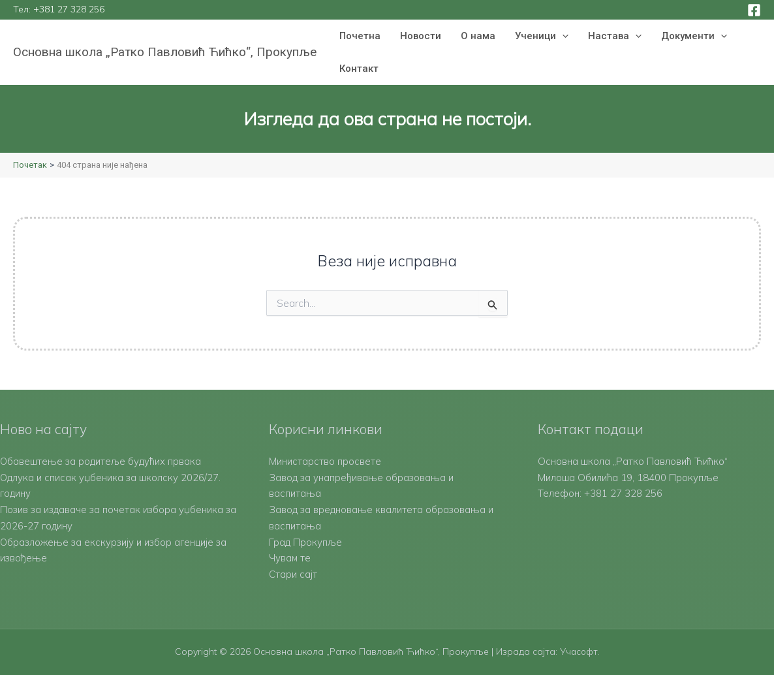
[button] (562, 36)
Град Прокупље (306, 542)
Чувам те (290, 558)
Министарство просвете (325, 461)
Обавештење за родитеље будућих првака (101, 461)
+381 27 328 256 (68, 9)
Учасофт (578, 651)
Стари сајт (293, 574)
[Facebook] (754, 10)
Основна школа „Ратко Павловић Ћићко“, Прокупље (165, 51)
